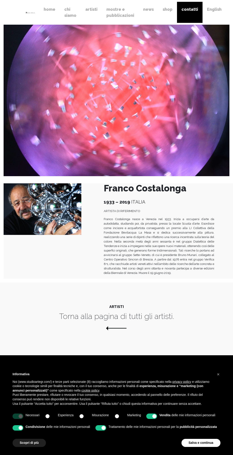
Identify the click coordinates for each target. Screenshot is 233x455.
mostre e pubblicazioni (120, 12)
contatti (189, 9)
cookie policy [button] (90, 390)
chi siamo (70, 12)
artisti (91, 9)
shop (168, 9)
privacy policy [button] (182, 382)
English (214, 9)
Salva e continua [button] (201, 442)
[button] (218, 374)
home (49, 9)
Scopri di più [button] (29, 442)
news (148, 9)
